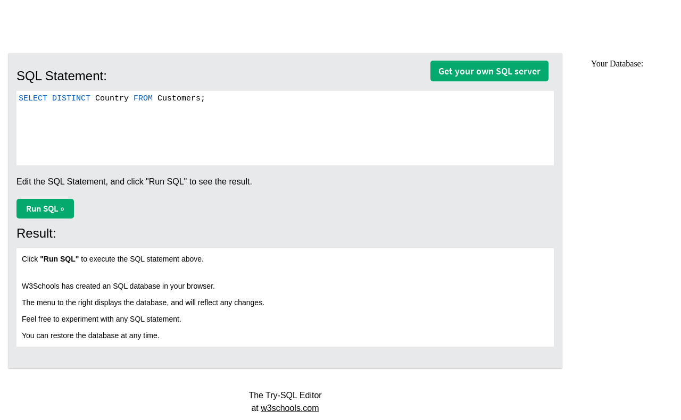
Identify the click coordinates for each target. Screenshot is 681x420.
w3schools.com (290, 408)
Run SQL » (45, 208)
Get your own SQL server (489, 71)
